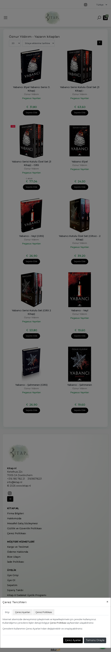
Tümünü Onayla (95, 640)
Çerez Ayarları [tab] (22, 612)
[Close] (107, 602)
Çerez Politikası (58, 623)
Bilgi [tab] (7, 612)
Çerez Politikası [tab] (44, 612)
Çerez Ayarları (73, 640)
